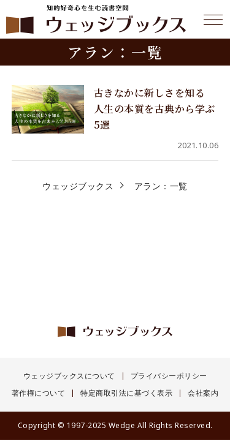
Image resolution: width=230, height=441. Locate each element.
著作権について (39, 393)
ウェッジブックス (77, 186)
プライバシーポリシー (169, 376)
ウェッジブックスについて (69, 376)
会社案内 (203, 393)
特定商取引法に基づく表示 (126, 393)
